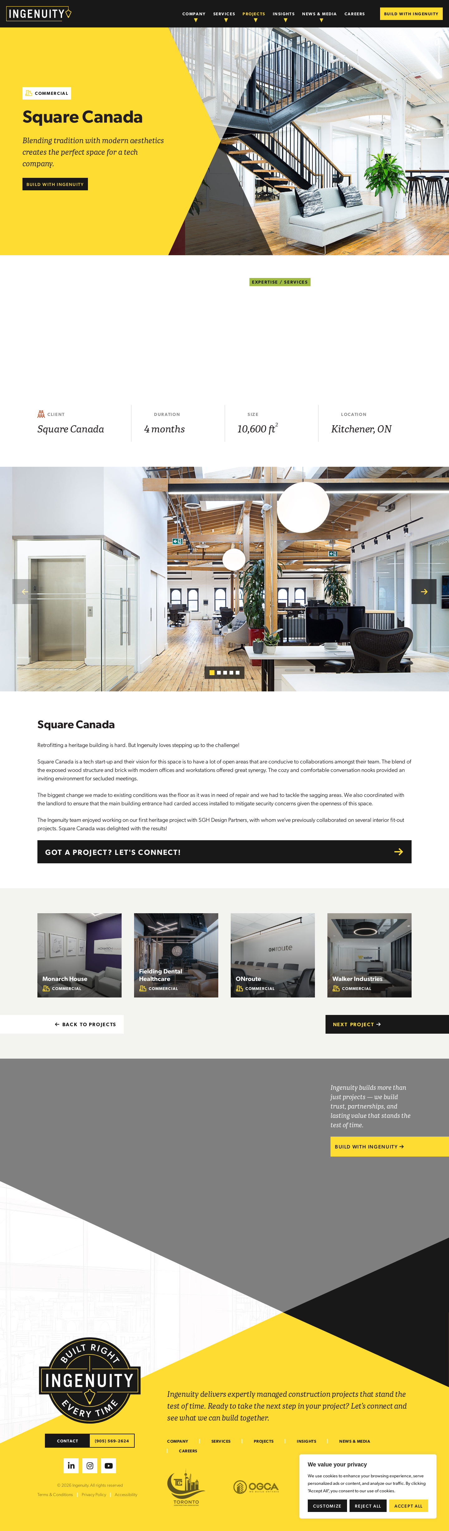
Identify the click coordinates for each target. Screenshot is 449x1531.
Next (357, 1024)
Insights (284, 13)
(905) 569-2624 (112, 1440)
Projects (254, 13)
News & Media (319, 13)
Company (194, 13)
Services (224, 13)
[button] (424, 591)
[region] (368, 1486)
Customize (327, 1506)
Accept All (408, 1506)
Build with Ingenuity (55, 184)
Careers (355, 13)
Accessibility (126, 1494)
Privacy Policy (94, 1494)
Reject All (368, 1506)
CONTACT (67, 1440)
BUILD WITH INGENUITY (411, 13)
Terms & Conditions (55, 1494)
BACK (85, 1024)
